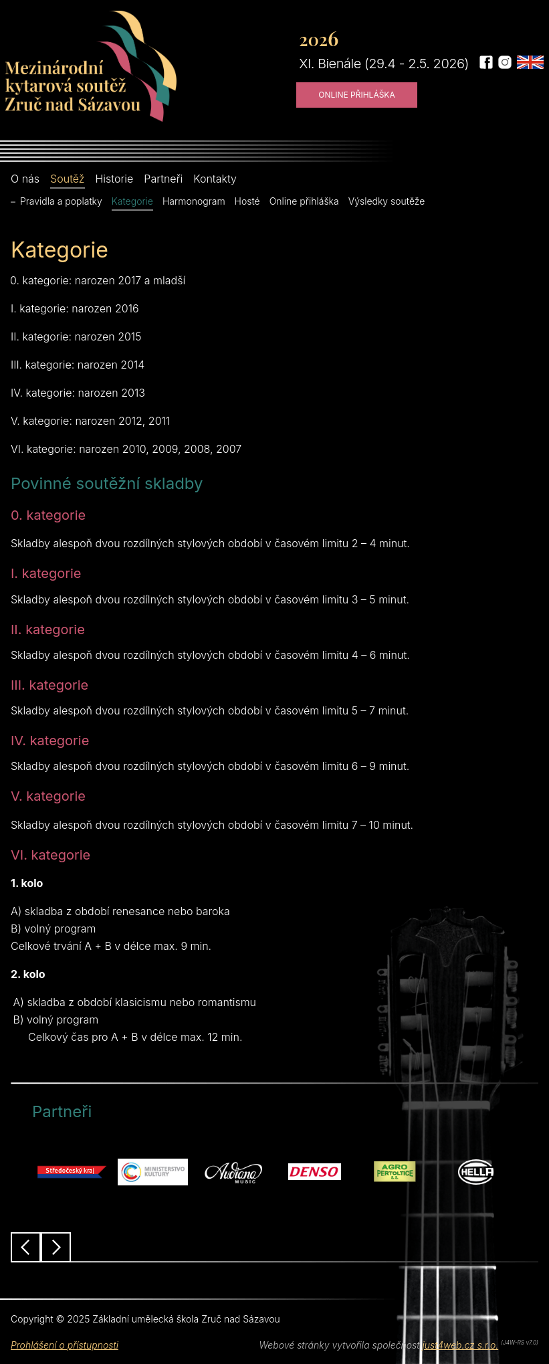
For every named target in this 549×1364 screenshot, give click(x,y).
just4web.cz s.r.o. (460, 1345)
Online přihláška (356, 95)
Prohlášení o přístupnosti (64, 1345)
